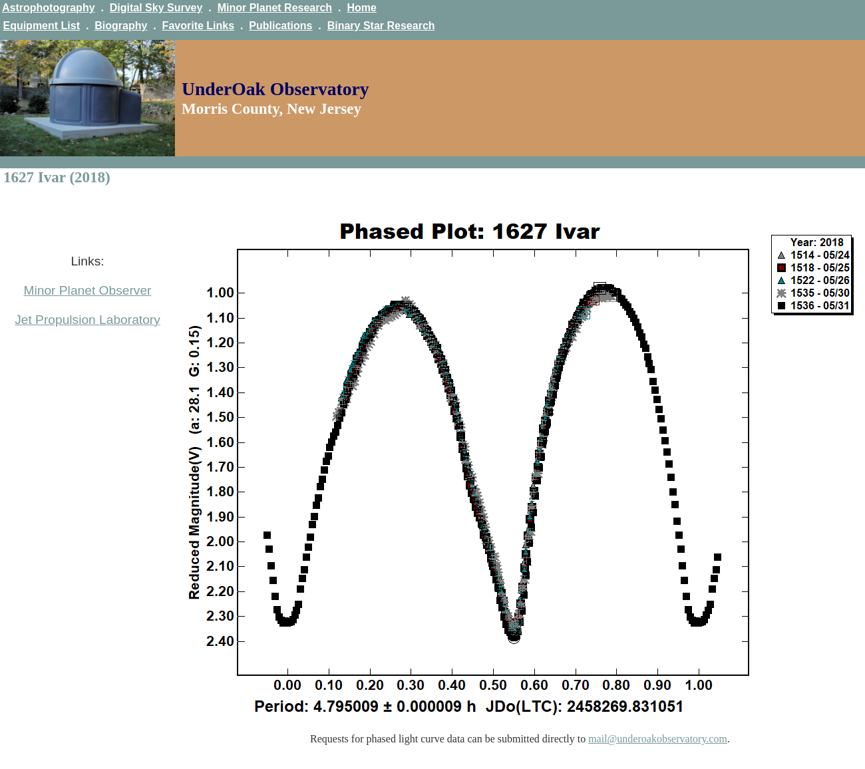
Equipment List (41, 25)
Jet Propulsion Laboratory (87, 320)
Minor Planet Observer (88, 290)
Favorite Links (198, 25)
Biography (120, 25)
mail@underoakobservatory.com (657, 738)
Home (361, 7)
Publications (280, 25)
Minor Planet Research (275, 7)
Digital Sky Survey (156, 7)
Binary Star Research (381, 25)
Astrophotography (48, 7)
